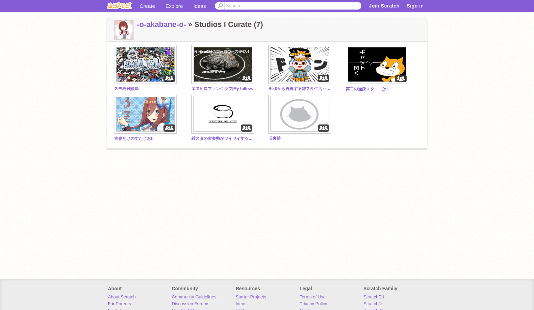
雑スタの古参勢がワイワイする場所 (223, 138)
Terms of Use (313, 296)
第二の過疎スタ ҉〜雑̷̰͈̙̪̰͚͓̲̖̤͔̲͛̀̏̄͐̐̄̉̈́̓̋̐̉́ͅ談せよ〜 (378, 89)
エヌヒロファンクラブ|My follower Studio (223, 88)
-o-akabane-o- (161, 24)
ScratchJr (372, 303)
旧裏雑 (274, 138)
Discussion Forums (190, 303)
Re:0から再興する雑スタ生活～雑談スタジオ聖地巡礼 (300, 88)
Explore (174, 6)
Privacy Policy (313, 303)
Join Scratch (384, 6)
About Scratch (122, 296)
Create (147, 6)
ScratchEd (373, 296)
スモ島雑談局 (126, 88)
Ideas (199, 6)
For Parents (119, 303)
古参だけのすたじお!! (134, 138)
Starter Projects (251, 296)
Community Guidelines (194, 296)
